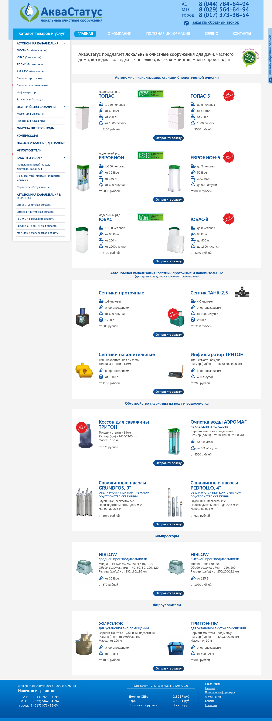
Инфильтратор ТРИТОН (217, 354)
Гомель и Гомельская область (35, 219)
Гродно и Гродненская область (37, 226)
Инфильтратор (26, 92)
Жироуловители (29, 150)
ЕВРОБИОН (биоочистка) (32, 50)
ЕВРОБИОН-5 (205, 157)
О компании (119, 34)
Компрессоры (27, 136)
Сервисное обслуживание (33, 187)
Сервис (211, 34)
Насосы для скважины (31, 121)
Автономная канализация (37, 43)
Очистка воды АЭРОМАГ (219, 421)
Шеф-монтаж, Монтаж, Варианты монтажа (38, 178)
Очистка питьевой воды (35, 128)
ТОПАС (106, 96)
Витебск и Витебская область (35, 212)
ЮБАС (105, 219)
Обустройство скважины (36, 107)
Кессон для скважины (30, 114)
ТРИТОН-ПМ (205, 623)
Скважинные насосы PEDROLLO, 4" (214, 485)
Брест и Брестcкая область (34, 205)
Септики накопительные (32, 85)
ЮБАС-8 (199, 219)
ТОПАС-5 (200, 96)
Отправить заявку (168, 138)
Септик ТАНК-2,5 (209, 292)
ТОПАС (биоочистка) (30, 64)
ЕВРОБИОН (111, 157)
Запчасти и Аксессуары (31, 100)
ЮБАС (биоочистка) (29, 57)
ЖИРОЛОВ (111, 623)
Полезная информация (168, 34)
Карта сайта (213, 684)
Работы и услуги (29, 158)
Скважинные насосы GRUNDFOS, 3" (122, 485)
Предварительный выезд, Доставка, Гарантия (33, 167)
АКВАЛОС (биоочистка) (31, 71)
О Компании (213, 697)
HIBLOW (108, 554)
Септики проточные (29, 78)
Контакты (242, 34)
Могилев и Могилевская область (37, 233)
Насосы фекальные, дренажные (41, 143)
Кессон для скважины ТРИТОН (124, 424)
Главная (85, 34)
